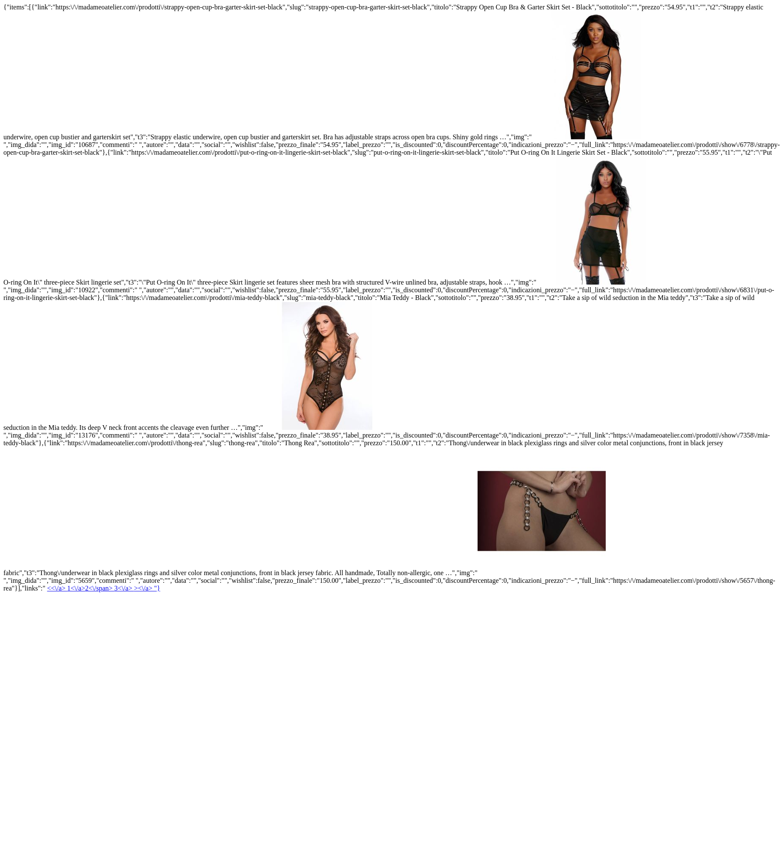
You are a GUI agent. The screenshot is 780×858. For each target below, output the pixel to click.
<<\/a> (57, 588)
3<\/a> (124, 588)
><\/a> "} (147, 588)
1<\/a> (90, 588)
